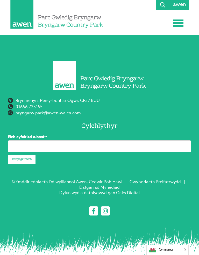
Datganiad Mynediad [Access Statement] (99, 188)
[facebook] (93, 210)
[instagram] (105, 210)
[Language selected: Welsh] (167, 250)
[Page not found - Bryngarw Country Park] (57, 14)
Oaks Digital (128, 193)
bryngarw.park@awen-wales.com (48, 113)
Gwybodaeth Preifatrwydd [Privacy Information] (155, 182)
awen (179, 4)
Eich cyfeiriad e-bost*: (27, 137)
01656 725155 (29, 107)
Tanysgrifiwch (22, 159)
